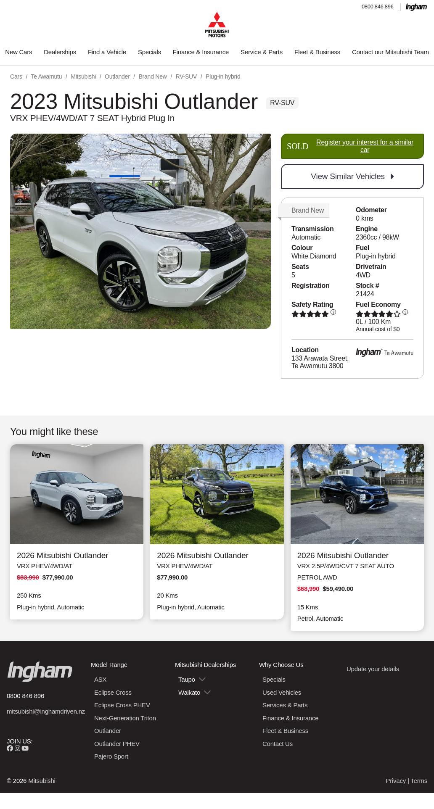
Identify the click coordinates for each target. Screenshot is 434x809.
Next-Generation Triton (125, 718)
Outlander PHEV (117, 743)
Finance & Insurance (201, 51)
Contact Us (277, 743)
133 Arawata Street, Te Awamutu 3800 (320, 362)
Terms (418, 780)
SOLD (352, 146)
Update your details (373, 668)
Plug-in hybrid (223, 76)
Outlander (117, 76)
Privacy (396, 780)
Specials (149, 51)
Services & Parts (284, 705)
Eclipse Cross (113, 692)
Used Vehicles (281, 692)
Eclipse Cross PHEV (122, 705)
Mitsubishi (83, 76)
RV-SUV (186, 76)
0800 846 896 (378, 6)
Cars (16, 76)
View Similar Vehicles (352, 176)
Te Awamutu (46, 76)
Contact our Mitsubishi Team (390, 51)
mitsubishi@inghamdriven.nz (46, 711)
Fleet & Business (317, 51)
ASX (100, 679)
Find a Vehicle (107, 51)
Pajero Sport (111, 756)
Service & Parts (262, 51)
